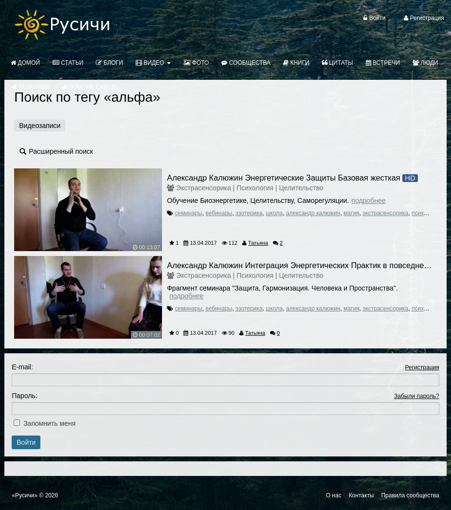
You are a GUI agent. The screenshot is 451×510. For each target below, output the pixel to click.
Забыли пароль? (416, 396)
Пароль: (24, 396)
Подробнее (368, 200)
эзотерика (248, 213)
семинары (188, 213)
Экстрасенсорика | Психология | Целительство (249, 188)
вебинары (218, 213)
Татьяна (258, 243)
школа (274, 213)
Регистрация (422, 367)
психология (427, 213)
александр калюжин (313, 213)
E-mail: (22, 367)
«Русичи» (24, 495)
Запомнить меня (49, 423)
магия (351, 213)
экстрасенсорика (385, 213)
